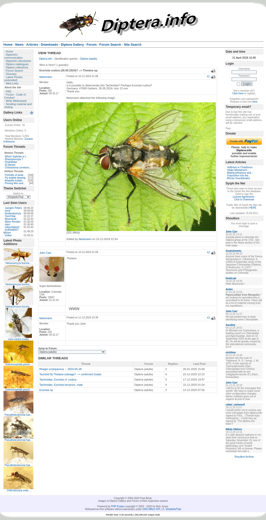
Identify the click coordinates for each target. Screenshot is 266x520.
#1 (208, 76)
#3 (208, 317)
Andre (229, 289)
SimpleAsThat (173, 509)
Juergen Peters (13, 208)
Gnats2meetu (233, 251)
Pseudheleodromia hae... (18, 414)
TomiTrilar (10, 216)
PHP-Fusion (118, 506)
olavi (7, 224)
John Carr (45, 252)
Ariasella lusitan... (14, 180)
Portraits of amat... (15, 175)
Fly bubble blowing (15, 177)
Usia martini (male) (18, 339)
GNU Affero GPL (151, 509)
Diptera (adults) (88, 58)
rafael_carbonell (235, 404)
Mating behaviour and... (240, 172)
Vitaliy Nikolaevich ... (238, 170)
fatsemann (45, 76)
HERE (252, 207)
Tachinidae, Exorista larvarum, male (61, 384)
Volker (8, 235)
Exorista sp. (46, 390)
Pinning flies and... (15, 183)
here (254, 101)
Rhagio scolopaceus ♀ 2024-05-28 (60, 369)
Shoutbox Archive (244, 456)
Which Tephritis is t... (16, 156)
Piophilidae (11, 162)
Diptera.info (45, 58)
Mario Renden (13, 221)
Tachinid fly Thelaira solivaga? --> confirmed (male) (70, 374)
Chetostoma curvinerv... (18, 167)
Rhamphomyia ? (14, 159)
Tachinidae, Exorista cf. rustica (57, 379)
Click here (237, 93)
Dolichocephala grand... (18, 364)
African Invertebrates (238, 178)
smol (7, 210)
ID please (10, 164)
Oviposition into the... (238, 175)
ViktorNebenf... (13, 227)
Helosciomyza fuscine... (18, 263)
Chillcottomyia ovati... (18, 490)
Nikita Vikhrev (234, 429)
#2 (208, 252)
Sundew (230, 325)
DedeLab (231, 278)
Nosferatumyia (13, 213)
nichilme (231, 352)
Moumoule (11, 219)
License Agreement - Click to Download (244, 198)
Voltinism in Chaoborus (240, 167)
